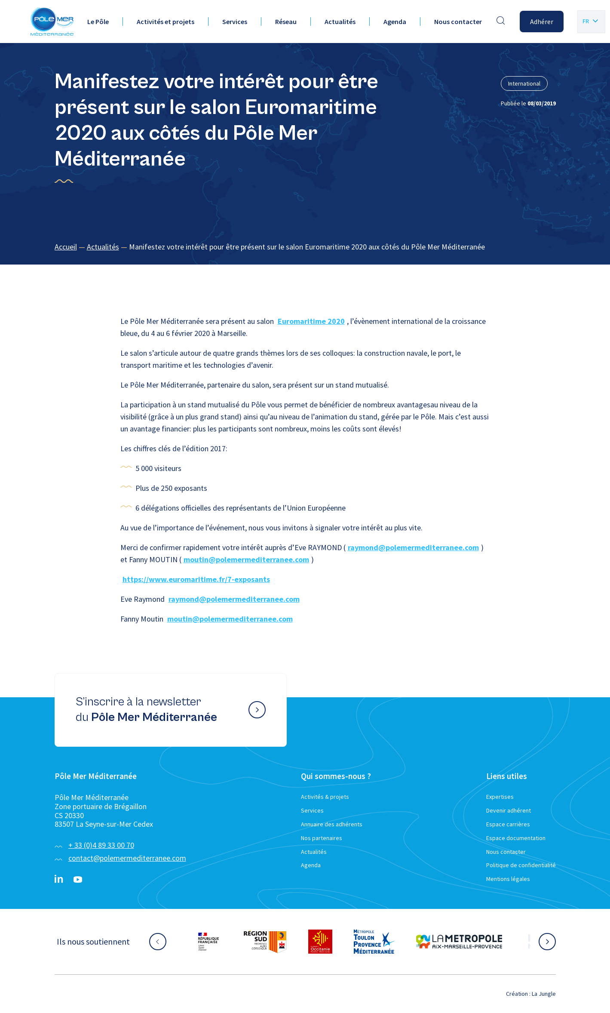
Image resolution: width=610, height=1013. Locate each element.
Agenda (394, 21)
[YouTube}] (78, 879)
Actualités (340, 21)
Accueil (66, 247)
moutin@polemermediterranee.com (246, 559)
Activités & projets (325, 797)
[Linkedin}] (59, 879)
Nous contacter (458, 21)
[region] (305, 247)
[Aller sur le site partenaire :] (208, 942)
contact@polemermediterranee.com (127, 858)
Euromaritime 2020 (311, 321)
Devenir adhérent (508, 810)
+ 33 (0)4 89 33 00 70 (101, 845)
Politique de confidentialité (521, 865)
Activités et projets (165, 21)
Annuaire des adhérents (331, 824)
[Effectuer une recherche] (501, 21)
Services (234, 21)
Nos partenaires (321, 838)
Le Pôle (98, 21)
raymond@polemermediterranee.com (413, 547)
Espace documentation (516, 838)
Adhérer (541, 21)
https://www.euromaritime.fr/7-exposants (196, 579)
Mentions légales (508, 879)
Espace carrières (508, 824)
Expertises (500, 797)
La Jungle (544, 994)
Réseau (286, 21)
